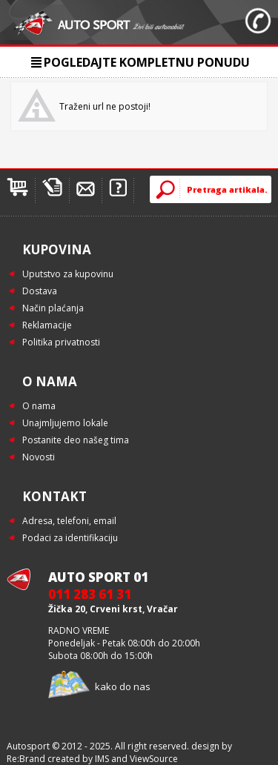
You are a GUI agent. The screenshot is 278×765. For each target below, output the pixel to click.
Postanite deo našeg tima (75, 440)
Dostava (39, 291)
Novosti (38, 457)
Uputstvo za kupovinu (67, 274)
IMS (102, 758)
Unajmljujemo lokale (65, 423)
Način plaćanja (53, 308)
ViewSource (154, 758)
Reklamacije (47, 325)
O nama (39, 406)
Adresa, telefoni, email (69, 520)
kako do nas (122, 686)
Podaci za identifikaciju (70, 537)
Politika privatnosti (61, 342)
